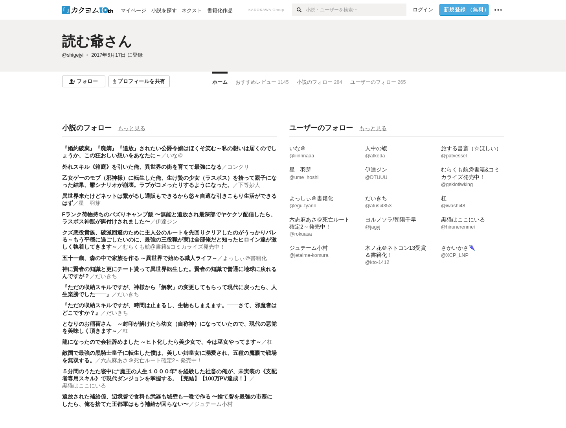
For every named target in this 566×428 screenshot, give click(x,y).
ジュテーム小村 (213, 404)
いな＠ (175, 155)
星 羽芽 (90, 203)
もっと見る (131, 128)
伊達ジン (167, 221)
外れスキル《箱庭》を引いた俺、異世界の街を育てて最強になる (142, 167)
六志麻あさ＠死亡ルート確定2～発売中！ (152, 360)
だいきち (106, 276)
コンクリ (238, 167)
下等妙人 (249, 185)
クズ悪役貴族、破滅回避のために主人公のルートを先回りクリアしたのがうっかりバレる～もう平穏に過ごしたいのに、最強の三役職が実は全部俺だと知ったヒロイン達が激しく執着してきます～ (169, 239)
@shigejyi (73, 55)
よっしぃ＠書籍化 (245, 258)
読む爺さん (97, 41)
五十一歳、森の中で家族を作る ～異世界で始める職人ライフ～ (140, 258)
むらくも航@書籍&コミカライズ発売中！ (174, 247)
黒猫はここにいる (84, 385)
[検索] (299, 10)
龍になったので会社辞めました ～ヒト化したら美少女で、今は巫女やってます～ (162, 342)
